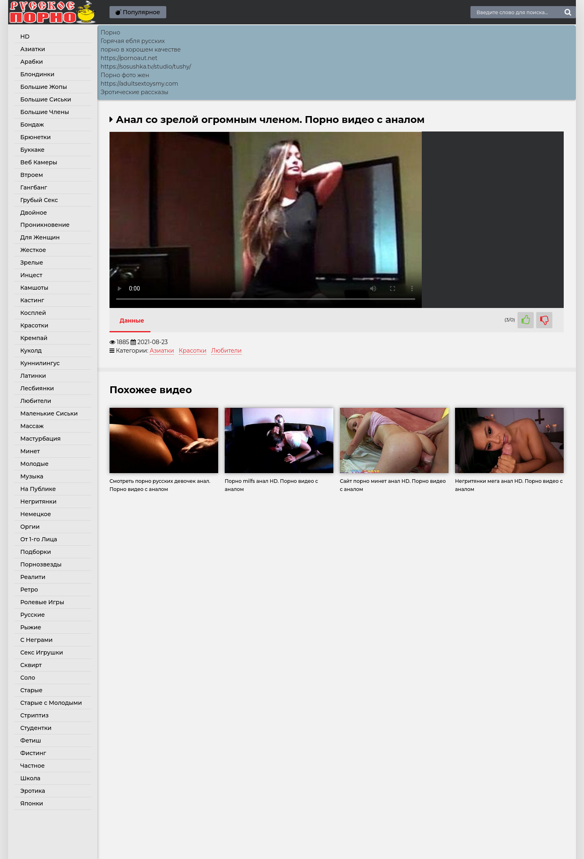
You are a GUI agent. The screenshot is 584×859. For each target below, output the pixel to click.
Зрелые (31, 262)
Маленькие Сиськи (49, 413)
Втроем (31, 175)
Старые (31, 690)
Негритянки (38, 501)
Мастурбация (40, 438)
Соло (27, 677)
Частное (32, 765)
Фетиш (30, 740)
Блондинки (37, 74)
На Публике (38, 489)
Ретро (29, 589)
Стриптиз (34, 715)
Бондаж (32, 124)
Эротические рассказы (134, 92)
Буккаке (32, 149)
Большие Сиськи (45, 99)
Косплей (33, 312)
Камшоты (34, 287)
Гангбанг (33, 187)
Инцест (31, 275)
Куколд (31, 350)
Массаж (32, 426)
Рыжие (30, 627)
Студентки (36, 728)
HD (25, 36)
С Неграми (36, 640)
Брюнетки (35, 137)
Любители (35, 401)
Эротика (32, 790)
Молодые (34, 463)
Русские (32, 614)
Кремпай (33, 338)
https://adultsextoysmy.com (139, 83)
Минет (30, 451)
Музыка (31, 476)
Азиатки (32, 49)
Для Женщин (40, 237)
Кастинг (32, 300)
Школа (30, 778)
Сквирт (31, 665)
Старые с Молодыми (51, 702)
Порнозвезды (41, 564)
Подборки (35, 551)
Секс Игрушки (41, 652)
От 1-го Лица (38, 539)
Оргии (30, 526)
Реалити (32, 577)
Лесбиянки (37, 388)
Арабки (31, 61)
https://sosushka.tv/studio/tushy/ (146, 66)
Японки (31, 803)
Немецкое (35, 514)
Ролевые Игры (42, 602)
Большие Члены (44, 112)
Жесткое (33, 250)
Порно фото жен (125, 75)
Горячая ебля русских (133, 41)
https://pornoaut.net (129, 58)
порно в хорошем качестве (141, 49)
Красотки (34, 325)
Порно (110, 32)
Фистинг (33, 753)
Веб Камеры (38, 162)
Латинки (33, 375)
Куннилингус (40, 363)
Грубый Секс (39, 200)
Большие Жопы (43, 86)
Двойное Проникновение (45, 218)
